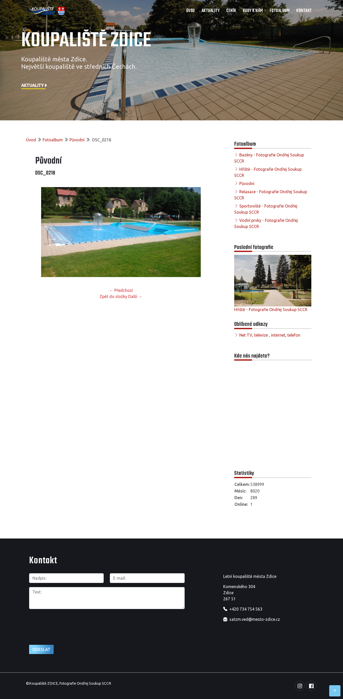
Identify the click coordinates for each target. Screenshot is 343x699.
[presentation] (68, 624)
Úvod (190, 10)
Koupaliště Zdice (86, 41)
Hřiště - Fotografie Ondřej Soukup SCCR (270, 309)
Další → (135, 296)
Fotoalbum (280, 10)
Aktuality (211, 10)
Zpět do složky (113, 296)
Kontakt (304, 10)
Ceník (231, 10)
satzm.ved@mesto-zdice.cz (254, 619)
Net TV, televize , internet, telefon (269, 335)
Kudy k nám (253, 10)
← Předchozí (121, 290)
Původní (77, 139)
